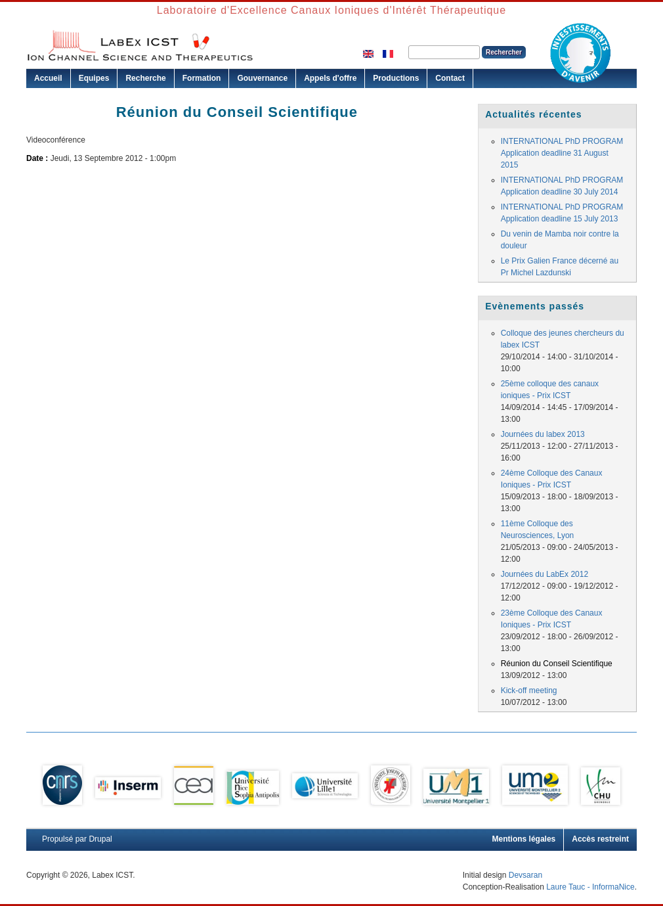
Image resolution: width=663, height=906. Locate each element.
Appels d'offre (330, 78)
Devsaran (525, 875)
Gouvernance (262, 78)
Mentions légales (524, 839)
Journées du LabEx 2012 (544, 574)
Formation (201, 78)
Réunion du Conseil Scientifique (556, 663)
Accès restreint (600, 839)
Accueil (48, 78)
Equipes (94, 78)
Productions (396, 78)
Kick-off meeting (529, 690)
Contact (450, 78)
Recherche (145, 78)
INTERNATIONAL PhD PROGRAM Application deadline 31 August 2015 (562, 153)
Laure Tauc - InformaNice (590, 887)
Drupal (100, 839)
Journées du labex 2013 (543, 434)
